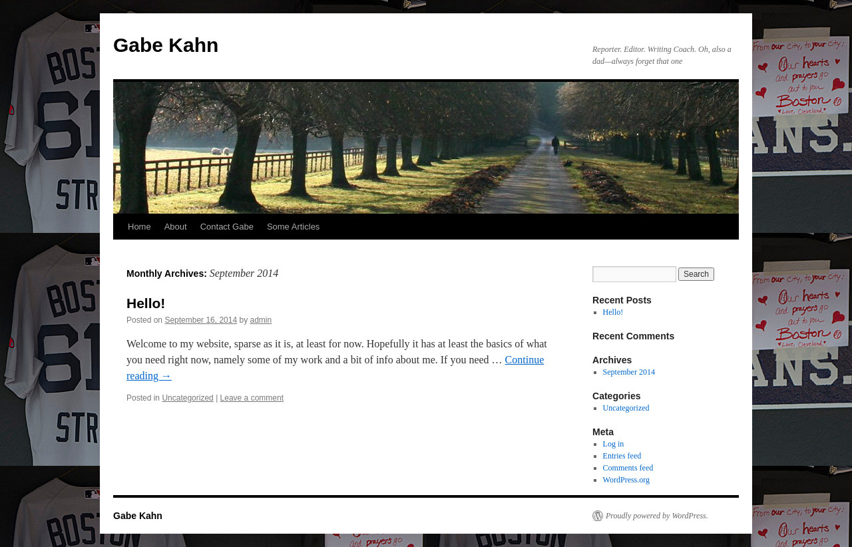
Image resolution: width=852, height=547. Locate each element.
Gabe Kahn (165, 45)
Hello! (145, 303)
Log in (613, 444)
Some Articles (293, 227)
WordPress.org (626, 479)
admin (261, 320)
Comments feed (628, 467)
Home (139, 227)
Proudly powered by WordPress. (657, 515)
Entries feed (622, 455)
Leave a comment (252, 398)
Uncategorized (187, 398)
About (175, 227)
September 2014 (629, 372)
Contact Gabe (227, 227)
